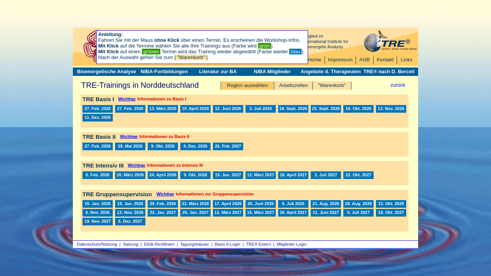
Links (406, 59)
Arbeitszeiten (293, 85)
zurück (397, 85)
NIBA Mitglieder (272, 71)
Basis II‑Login (228, 244)
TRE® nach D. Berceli (388, 71)
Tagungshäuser (194, 244)
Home (314, 59)
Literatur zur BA (218, 71)
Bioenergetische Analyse (106, 71)
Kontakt (385, 59)
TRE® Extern (258, 244)
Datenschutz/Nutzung (97, 244)
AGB (364, 59)
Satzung (130, 244)
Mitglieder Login (291, 244)
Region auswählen (247, 85)
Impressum (340, 59)
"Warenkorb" (332, 85)
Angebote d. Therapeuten (331, 71)
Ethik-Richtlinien (159, 244)
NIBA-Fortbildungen (164, 71)
